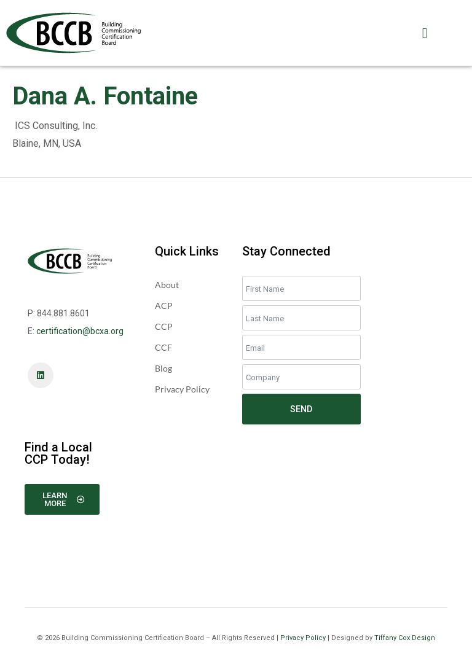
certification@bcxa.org (80, 331)
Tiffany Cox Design (404, 638)
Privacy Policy (303, 638)
